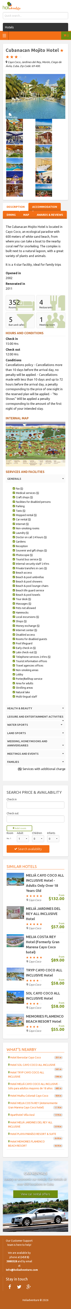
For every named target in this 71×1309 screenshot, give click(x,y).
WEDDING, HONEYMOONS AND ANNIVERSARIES (35, 744)
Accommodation (44, 206)
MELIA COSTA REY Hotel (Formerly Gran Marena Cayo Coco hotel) (42, 944)
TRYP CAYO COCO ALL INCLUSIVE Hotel (44, 972)
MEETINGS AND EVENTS (35, 754)
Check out (13, 813)
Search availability (28, 849)
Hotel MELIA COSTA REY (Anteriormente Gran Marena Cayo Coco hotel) (35, 1105)
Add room (19, 828)
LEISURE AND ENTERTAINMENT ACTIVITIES (35, 717)
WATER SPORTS (34, 725)
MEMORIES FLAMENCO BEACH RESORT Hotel (45, 1018)
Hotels (9, 27)
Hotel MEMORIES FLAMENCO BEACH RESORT (35, 1144)
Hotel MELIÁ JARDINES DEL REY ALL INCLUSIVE (35, 1124)
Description (16, 206)
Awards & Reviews (50, 214)
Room (10, 833)
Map (26, 214)
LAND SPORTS (35, 733)
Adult (20, 833)
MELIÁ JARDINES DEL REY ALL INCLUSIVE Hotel (43, 914)
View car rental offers (35, 1194)
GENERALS (35, 479)
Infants (51, 833)
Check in (12, 799)
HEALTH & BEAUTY (35, 708)
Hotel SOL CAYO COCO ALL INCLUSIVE (35, 1065)
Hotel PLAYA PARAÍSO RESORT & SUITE (35, 1135)
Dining (11, 214)
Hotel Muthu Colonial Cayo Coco (35, 1096)
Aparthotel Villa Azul (35, 1115)
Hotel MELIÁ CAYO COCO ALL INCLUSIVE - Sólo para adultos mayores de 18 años (35, 1086)
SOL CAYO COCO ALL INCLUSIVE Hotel (43, 995)
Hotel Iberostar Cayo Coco (35, 1057)
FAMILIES (35, 762)
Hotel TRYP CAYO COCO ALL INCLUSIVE (35, 1075)
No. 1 (9, 838)
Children (37, 833)
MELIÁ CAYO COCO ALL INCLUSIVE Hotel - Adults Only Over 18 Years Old (45, 882)
